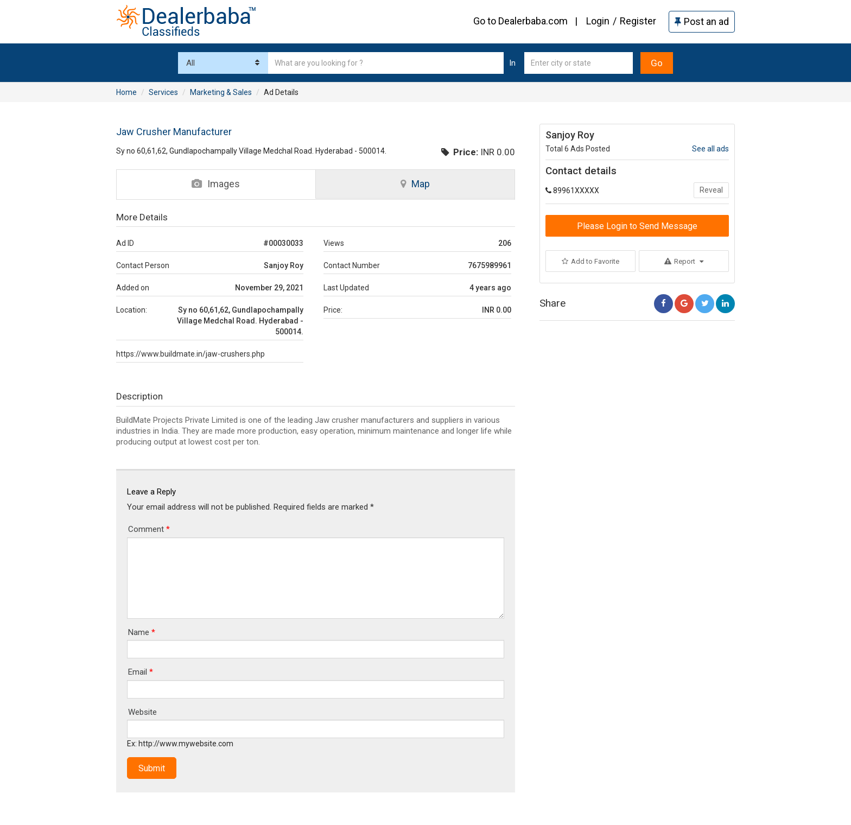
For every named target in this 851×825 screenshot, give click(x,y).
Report (683, 261)
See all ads (710, 148)
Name (141, 632)
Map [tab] (415, 183)
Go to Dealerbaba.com (520, 21)
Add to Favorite (590, 261)
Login (597, 21)
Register (638, 21)
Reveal (711, 190)
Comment (149, 529)
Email (140, 672)
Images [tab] (216, 183)
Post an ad (702, 21)
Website (142, 712)
